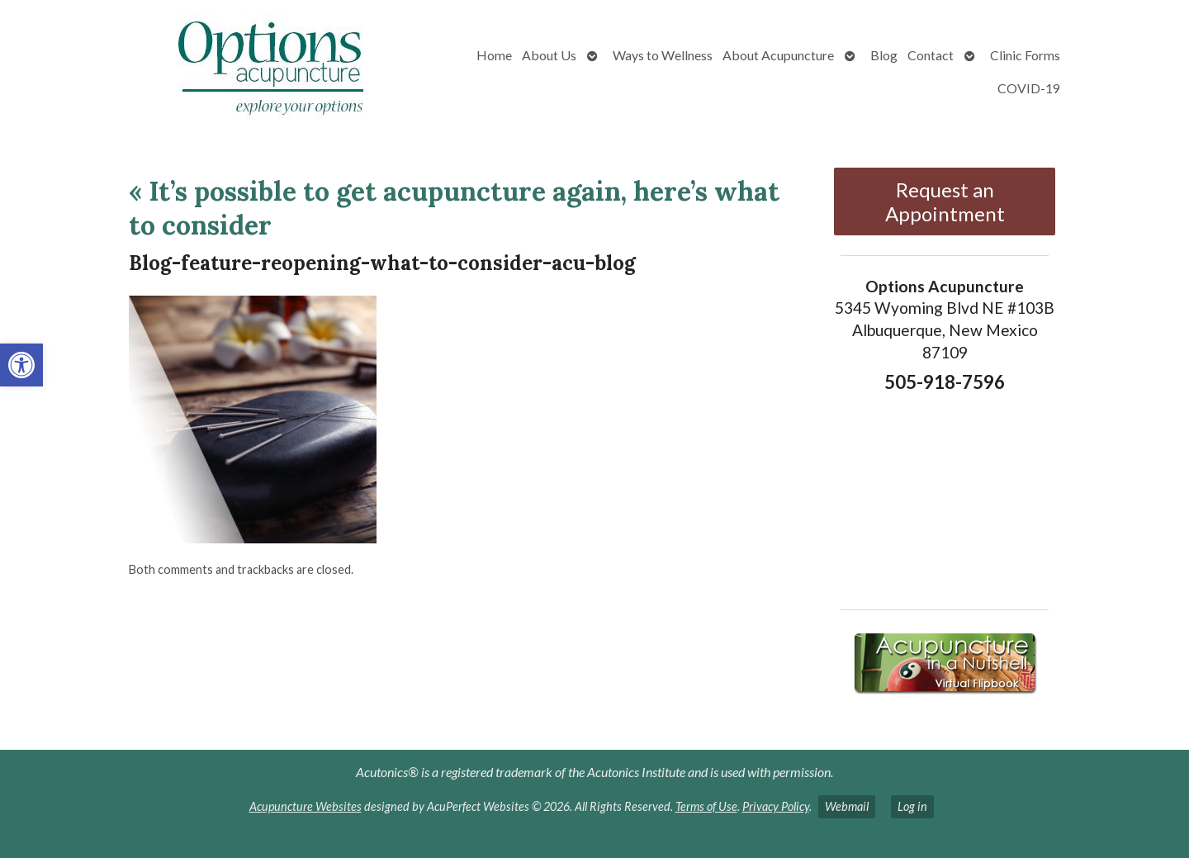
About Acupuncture (778, 55)
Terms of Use (706, 806)
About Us (549, 55)
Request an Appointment (945, 201)
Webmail (847, 806)
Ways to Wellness (663, 55)
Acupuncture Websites (305, 806)
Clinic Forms (1025, 55)
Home (494, 55)
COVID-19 (1028, 88)
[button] (21, 365)
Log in (912, 806)
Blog (884, 55)
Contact (930, 55)
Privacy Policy (775, 806)
